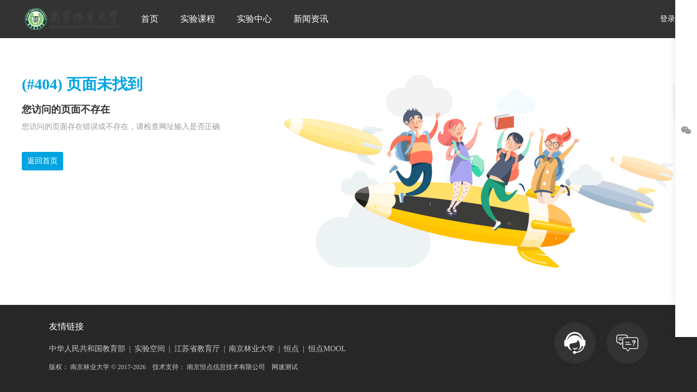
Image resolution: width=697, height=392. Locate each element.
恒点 (291, 349)
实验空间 (149, 349)
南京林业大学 (251, 349)
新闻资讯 (311, 18)
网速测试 (285, 367)
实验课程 (197, 18)
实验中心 (254, 18)
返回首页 (42, 161)
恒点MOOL (327, 349)
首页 (149, 18)
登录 (667, 19)
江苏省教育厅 (197, 349)
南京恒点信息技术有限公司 (226, 367)
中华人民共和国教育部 (87, 349)
